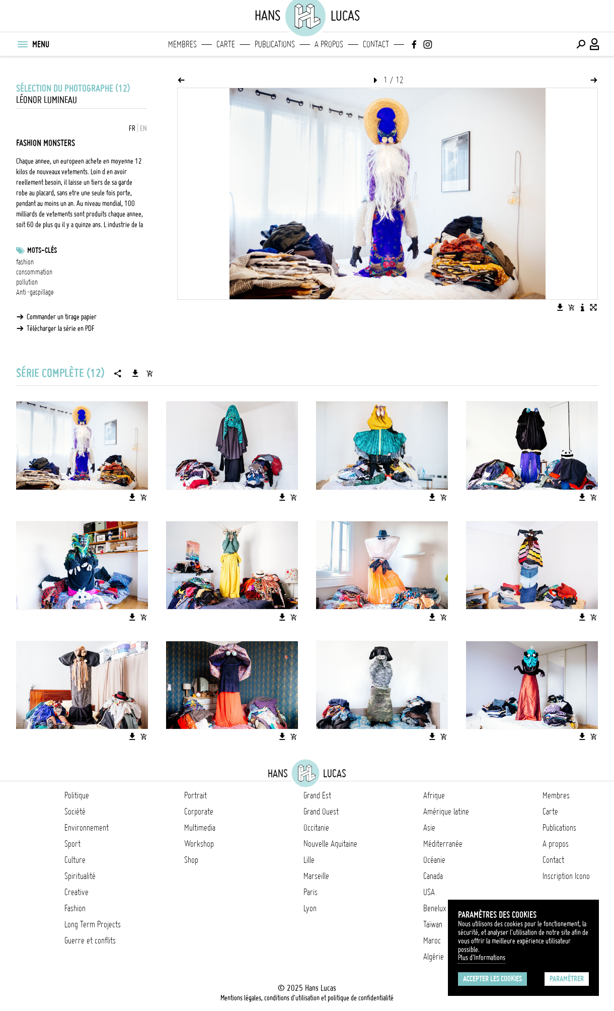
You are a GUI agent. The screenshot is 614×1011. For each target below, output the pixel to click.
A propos (329, 44)
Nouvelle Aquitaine (330, 844)
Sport (72, 844)
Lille (309, 860)
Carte (225, 44)
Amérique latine (446, 811)
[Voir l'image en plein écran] (593, 307)
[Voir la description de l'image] (582, 307)
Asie (429, 828)
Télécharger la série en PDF (61, 328)
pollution (27, 282)
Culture (75, 860)
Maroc (432, 940)
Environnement (86, 828)
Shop (191, 860)
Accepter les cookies (492, 978)
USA (429, 892)
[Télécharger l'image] (560, 307)
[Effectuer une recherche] (581, 44)
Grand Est (317, 795)
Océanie (434, 860)
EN (143, 128)
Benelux (434, 908)
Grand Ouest (321, 811)
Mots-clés (42, 250)
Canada (433, 876)
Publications (275, 44)
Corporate (198, 811)
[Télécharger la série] (135, 373)
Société (75, 811)
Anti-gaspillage (35, 292)
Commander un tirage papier (62, 316)
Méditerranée (443, 844)
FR (132, 128)
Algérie (433, 957)
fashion (25, 261)
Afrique (434, 795)
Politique (76, 795)
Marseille (316, 876)
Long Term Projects (92, 924)
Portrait (195, 795)
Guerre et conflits (90, 940)
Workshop (199, 844)
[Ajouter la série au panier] (149, 373)
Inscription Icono (566, 876)
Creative (76, 892)
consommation (34, 272)
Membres (182, 44)
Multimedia (199, 828)
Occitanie (316, 828)
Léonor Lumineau (46, 100)
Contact (376, 44)
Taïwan (432, 924)
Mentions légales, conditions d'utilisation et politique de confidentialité (307, 997)
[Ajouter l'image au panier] (571, 307)
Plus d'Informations (481, 957)
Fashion (75, 908)
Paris (310, 892)
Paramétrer (567, 978)
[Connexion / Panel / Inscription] (595, 44)
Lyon (310, 908)
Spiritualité (80, 876)
